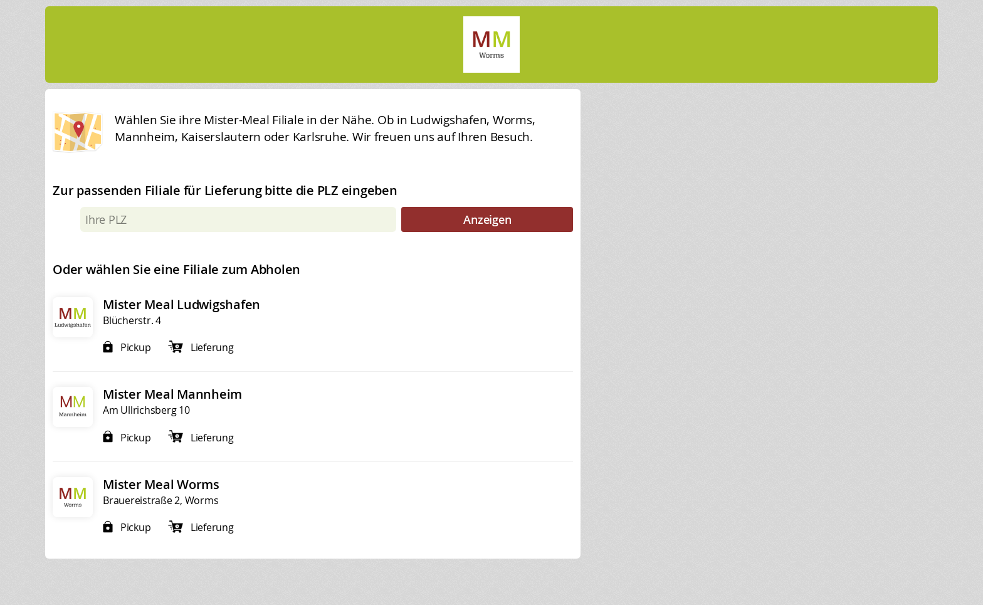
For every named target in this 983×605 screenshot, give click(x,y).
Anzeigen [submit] (487, 219)
